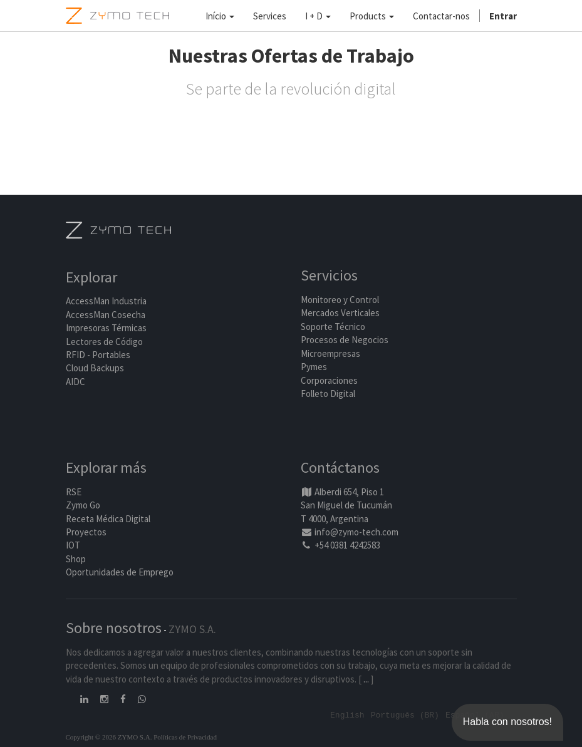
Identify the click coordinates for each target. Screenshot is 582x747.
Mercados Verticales (340, 313)
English (347, 714)
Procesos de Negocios (344, 340)
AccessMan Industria (106, 301)
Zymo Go (83, 505)
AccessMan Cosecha (105, 315)
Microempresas (330, 353)
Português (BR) (405, 714)
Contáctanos (340, 467)
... (366, 679)
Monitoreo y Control (340, 300)
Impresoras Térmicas (106, 328)
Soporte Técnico (333, 326)
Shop (76, 559)
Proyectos (86, 532)
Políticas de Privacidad (185, 737)
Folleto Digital (329, 393)
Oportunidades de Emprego (120, 572)
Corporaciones (329, 380)
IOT (73, 545)
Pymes (314, 367)
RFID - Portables (98, 355)
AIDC (75, 382)
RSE (73, 492)
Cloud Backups (95, 368)
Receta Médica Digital (108, 519)
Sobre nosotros (114, 627)
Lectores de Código (104, 342)
